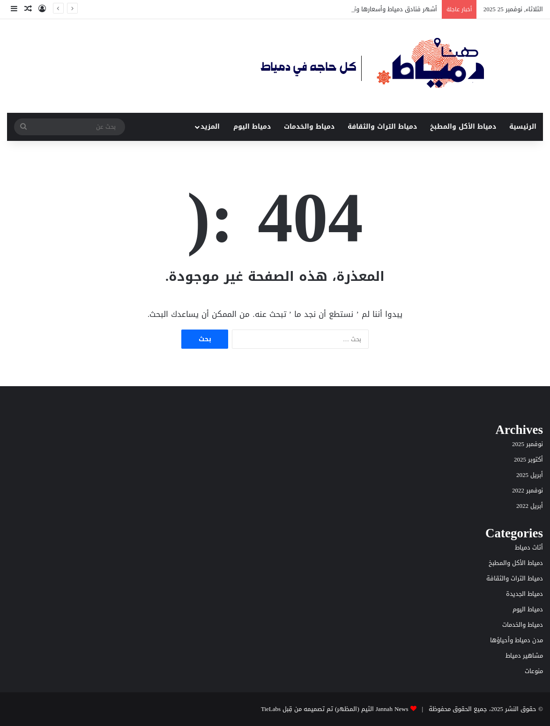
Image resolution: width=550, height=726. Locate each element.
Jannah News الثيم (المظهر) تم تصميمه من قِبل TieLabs (335, 709)
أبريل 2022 (529, 506)
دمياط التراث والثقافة (382, 126)
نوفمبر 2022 (527, 490)
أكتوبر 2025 (528, 459)
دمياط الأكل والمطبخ (463, 126)
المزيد (210, 126)
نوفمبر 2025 (527, 444)
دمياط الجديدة (524, 594)
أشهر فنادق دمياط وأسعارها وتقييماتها (383, 9)
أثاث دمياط (529, 547)
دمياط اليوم (252, 126)
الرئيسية (522, 126)
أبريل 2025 (529, 475)
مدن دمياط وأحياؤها (516, 640)
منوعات (534, 671)
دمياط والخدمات (309, 126)
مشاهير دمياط (524, 655)
